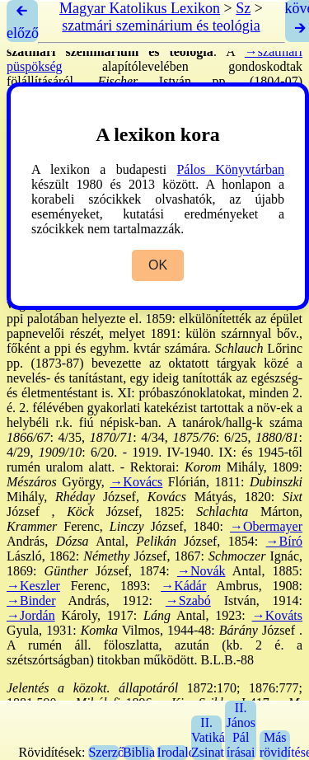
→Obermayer (266, 526)
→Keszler (33, 586)
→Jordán (31, 615)
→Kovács (136, 482)
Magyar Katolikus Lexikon (139, 8)
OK (157, 265)
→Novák (201, 571)
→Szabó (188, 600)
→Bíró (284, 541)
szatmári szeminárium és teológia (161, 25)
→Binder (31, 600)
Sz (243, 8)
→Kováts (277, 615)
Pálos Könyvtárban (230, 169)
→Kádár (183, 586)
